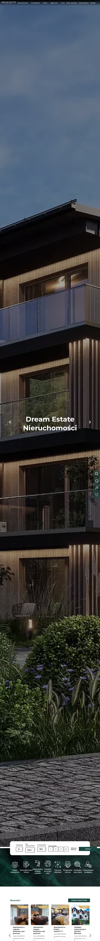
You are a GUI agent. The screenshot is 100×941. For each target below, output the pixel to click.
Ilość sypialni (52, 846)
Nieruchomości (23, 3)
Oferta (45, 3)
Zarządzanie (35, 3)
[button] (10, 422)
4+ (66, 849)
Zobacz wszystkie (79, 900)
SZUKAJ (88, 849)
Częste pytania (83, 3)
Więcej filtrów (73, 849)
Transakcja (19, 845)
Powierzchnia (41, 845)
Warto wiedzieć (71, 3)
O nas (63, 3)
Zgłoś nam (54, 3)
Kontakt (92, 3)
